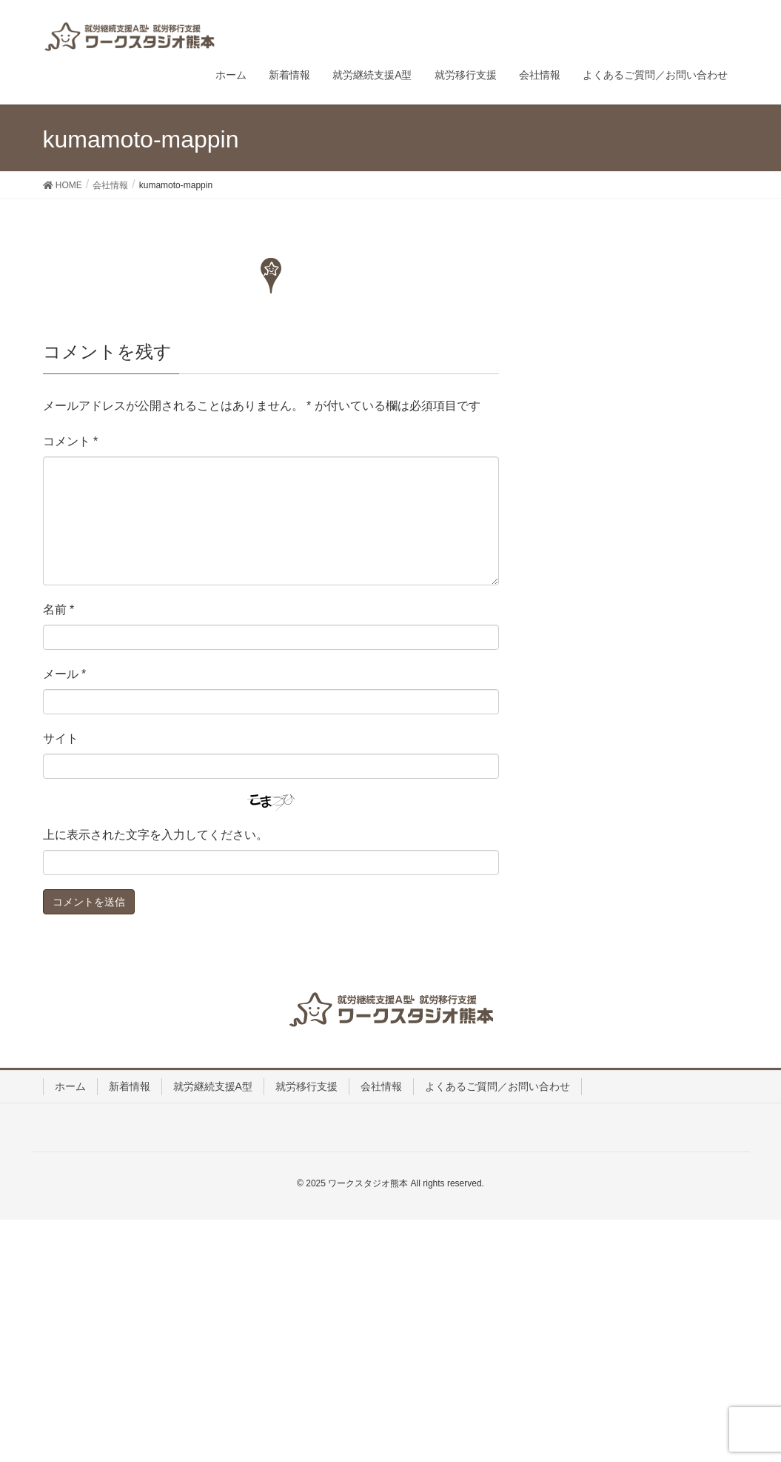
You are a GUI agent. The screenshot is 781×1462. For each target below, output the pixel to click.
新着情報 (129, 1086)
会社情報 (381, 1086)
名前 (59, 609)
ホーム (70, 1086)
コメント (70, 441)
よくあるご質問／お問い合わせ (497, 1086)
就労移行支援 (306, 1086)
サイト (60, 738)
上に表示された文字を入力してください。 (155, 834)
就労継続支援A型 (212, 1086)
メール (65, 674)
